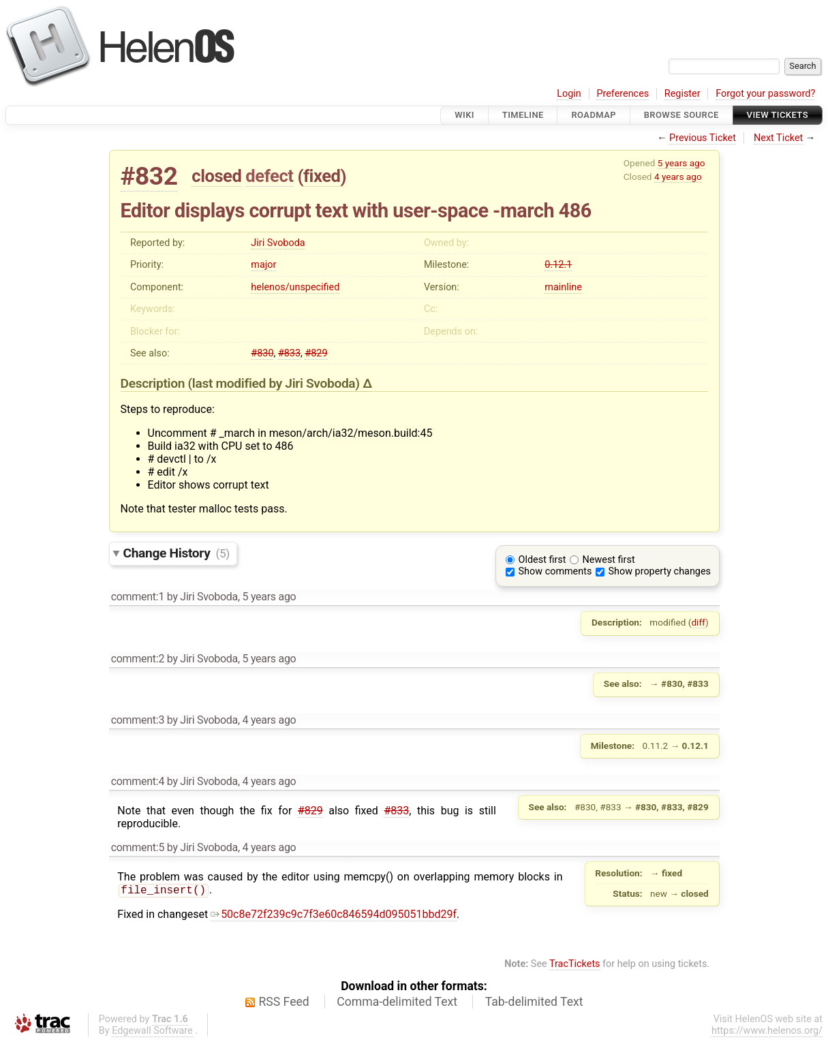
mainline (563, 287)
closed (216, 176)
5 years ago (681, 162)
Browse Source (681, 115)
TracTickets (574, 965)
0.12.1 (558, 265)
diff (698, 622)
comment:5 (137, 847)
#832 (149, 176)
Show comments (555, 571)
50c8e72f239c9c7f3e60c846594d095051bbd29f (334, 915)
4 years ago (678, 176)
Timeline (523, 115)
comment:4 (137, 781)
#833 (289, 353)
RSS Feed (284, 1003)
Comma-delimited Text (397, 1003)
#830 (262, 353)
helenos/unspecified (295, 287)
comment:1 (137, 596)
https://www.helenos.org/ (767, 1032)
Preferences (622, 93)
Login (569, 93)
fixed (322, 176)
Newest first (609, 560)
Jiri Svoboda (278, 243)
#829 (316, 353)
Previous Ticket (702, 138)
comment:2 (137, 658)
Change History (176, 553)
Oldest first (542, 560)
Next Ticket (778, 138)
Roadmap (593, 115)
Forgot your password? (765, 93)
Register (682, 93)
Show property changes (660, 571)
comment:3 (137, 719)
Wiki (464, 115)
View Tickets (777, 115)
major (263, 265)
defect (269, 176)
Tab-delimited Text (534, 1003)
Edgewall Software (152, 1032)
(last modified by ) (275, 383)
